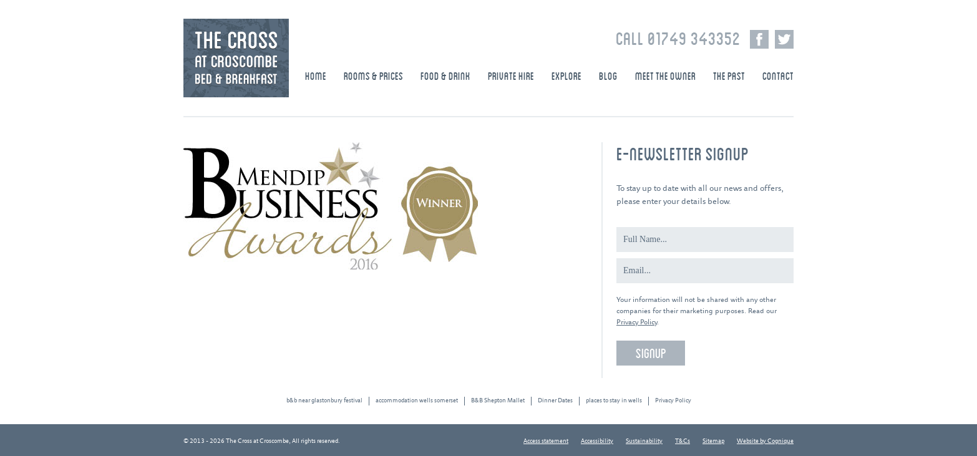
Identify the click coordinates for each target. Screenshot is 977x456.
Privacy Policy (636, 322)
